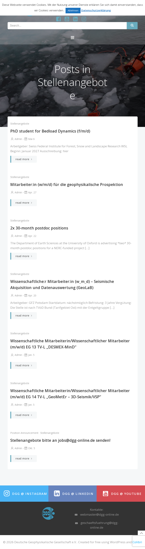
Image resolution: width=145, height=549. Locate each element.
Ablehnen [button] (73, 10)
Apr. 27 (30, 192)
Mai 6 (29, 139)
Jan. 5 (29, 355)
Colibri (137, 542)
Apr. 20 (30, 295)
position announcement (24, 433)
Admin (16, 139)
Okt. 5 (29, 448)
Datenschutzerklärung (96, 10)
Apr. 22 (30, 236)
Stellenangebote (19, 123)
